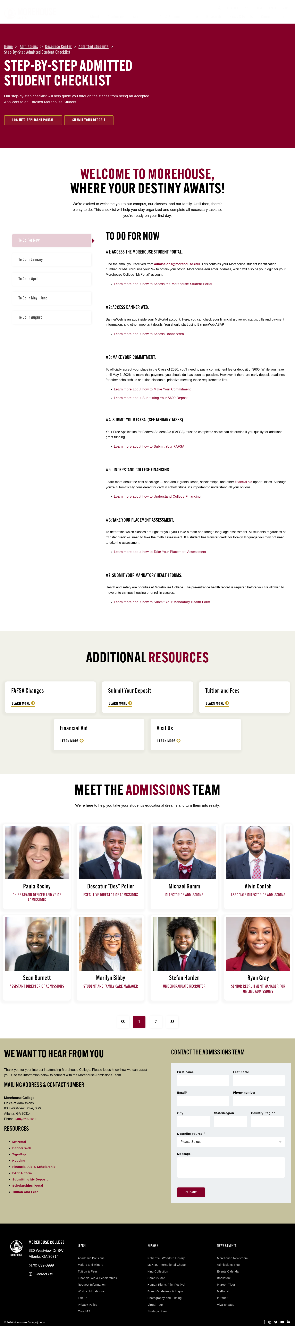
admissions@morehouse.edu (177, 264)
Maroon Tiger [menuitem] (226, 1277)
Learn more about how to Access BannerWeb (149, 334)
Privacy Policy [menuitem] (87, 1297)
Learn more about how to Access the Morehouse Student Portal (163, 284)
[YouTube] (282, 1315)
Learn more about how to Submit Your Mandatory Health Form (162, 602)
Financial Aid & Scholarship (35, 1166)
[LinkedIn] (288, 1315)
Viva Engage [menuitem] (225, 1297)
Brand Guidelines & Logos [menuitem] (165, 1284)
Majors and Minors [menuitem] (90, 1257)
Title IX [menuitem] (82, 1290)
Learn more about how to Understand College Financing (157, 496)
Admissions (142, 17)
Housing (19, 1160)
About (94, 17)
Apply (272, 8)
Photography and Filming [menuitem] (165, 1290)
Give (260, 8)
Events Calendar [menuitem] (228, 1264)
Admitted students (93, 46)
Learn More (22, 704)
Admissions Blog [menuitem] (228, 1257)
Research (213, 17)
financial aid (243, 482)
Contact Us (41, 1274)
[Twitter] (275, 1315)
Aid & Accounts (172, 17)
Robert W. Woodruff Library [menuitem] (166, 1251)
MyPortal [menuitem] (223, 1284)
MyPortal (19, 1141)
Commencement (274, 17)
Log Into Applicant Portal (33, 120)
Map (285, 8)
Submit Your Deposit (88, 120)
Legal (42, 1315)
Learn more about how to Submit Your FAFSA (149, 446)
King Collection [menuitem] (158, 1264)
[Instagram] (269, 1315)
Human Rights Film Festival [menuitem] (166, 1277)
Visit (247, 8)
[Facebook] (264, 1315)
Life (195, 17)
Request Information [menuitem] (92, 1277)
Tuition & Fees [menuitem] (88, 1264)
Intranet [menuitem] (222, 1290)
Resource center (58, 46)
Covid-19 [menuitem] (84, 1304)
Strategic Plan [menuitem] (157, 1304)
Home (8, 46)
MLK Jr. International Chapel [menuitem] (167, 1257)
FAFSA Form (22, 1173)
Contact (232, 8)
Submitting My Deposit (31, 1179)
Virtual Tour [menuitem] (155, 1297)
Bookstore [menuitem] (224, 1271)
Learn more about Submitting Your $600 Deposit (151, 398)
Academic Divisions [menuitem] (91, 1251)
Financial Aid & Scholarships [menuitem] (97, 1271)
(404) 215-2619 (26, 1119)
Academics (116, 17)
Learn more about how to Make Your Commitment (152, 389)
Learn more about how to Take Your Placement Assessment (160, 552)
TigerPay (19, 1154)
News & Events (241, 17)
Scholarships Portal (28, 1185)
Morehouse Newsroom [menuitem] (232, 1251)
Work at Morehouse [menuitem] (91, 1284)
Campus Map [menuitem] (157, 1271)
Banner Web (22, 1148)
